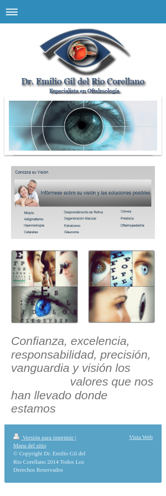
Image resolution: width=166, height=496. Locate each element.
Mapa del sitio (29, 445)
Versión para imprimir (44, 437)
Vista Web (141, 437)
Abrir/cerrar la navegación (83, 11)
